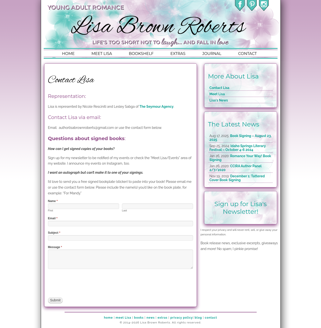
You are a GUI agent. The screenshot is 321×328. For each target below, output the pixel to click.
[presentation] (84, 283)
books (139, 317)
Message (55, 247)
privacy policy (181, 317)
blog (198, 317)
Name (53, 201)
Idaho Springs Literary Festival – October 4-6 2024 (237, 148)
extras (178, 53)
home (68, 53)
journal (211, 53)
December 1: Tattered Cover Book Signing (237, 178)
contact (247, 53)
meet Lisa (123, 317)
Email (53, 218)
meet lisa (101, 53)
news (150, 317)
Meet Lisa (217, 94)
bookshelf (141, 53)
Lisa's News (218, 100)
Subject (54, 232)
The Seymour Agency (156, 106)
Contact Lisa (219, 88)
